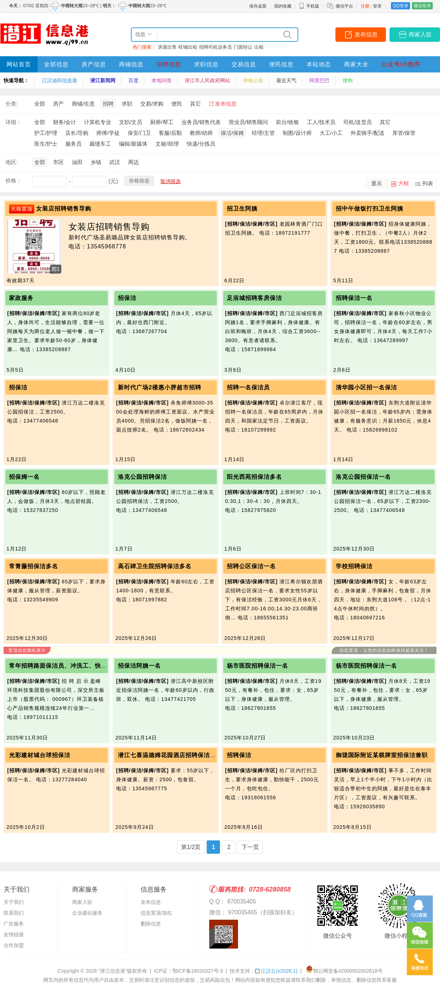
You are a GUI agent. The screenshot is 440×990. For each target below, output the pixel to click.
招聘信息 (169, 64)
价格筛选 (139, 181)
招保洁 (127, 298)
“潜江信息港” (112, 971)
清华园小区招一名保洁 (366, 387)
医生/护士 (45, 144)
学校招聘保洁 (354, 566)
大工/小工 (331, 133)
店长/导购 (76, 133)
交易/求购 (151, 104)
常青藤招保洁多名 (33, 566)
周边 (133, 162)
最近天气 (286, 80)
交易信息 (244, 64)
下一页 (250, 847)
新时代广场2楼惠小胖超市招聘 (159, 387)
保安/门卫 (139, 133)
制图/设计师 (297, 133)
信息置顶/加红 (156, 913)
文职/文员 (130, 122)
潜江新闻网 (102, 80)
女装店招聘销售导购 (63, 208)
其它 (195, 104)
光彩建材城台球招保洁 (39, 755)
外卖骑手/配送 (367, 133)
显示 (376, 183)
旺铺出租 (188, 47)
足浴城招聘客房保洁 (254, 298)
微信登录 (422, 5)
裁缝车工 (100, 144)
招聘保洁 (239, 755)
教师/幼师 (201, 133)
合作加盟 (14, 945)
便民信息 (281, 64)
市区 (58, 162)
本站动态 (319, 64)
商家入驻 (420, 34)
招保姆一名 (24, 477)
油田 (77, 162)
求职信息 (206, 64)
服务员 (73, 144)
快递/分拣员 (201, 144)
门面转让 (243, 47)
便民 (176, 104)
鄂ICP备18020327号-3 (197, 971)
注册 (365, 6)
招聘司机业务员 (215, 47)
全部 (39, 104)
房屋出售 (167, 47)
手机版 (309, 6)
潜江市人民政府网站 (207, 80)
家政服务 (21, 298)
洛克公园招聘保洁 (142, 477)
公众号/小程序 (401, 64)
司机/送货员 (357, 122)
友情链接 (14, 934)
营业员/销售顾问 (248, 122)
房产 (58, 104)
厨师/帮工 (161, 122)
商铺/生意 (83, 104)
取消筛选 (170, 181)
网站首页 (18, 64)
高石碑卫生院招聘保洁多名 (155, 566)
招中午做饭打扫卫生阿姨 (369, 208)
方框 (403, 183)
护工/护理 (45, 133)
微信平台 (344, 6)
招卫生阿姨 (242, 208)
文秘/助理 (167, 144)
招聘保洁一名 (354, 298)
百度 (133, 80)
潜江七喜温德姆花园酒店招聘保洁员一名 (173, 755)
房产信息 (94, 64)
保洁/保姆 (232, 133)
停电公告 (253, 80)
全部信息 (56, 64)
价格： (13, 180)
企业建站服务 (87, 913)
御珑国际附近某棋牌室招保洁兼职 (382, 755)
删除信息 (151, 924)
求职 (127, 104)
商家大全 (356, 64)
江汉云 (276, 971)
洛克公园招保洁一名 (363, 477)
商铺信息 (131, 64)
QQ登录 (400, 5)
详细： (13, 122)
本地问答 (161, 80)
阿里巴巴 (319, 80)
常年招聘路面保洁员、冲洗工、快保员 (61, 666)
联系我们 (14, 913)
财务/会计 (64, 122)
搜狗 (348, 80)
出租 (259, 47)
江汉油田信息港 (59, 80)
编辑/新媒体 (133, 144)
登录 (377, 6)
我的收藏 (282, 6)
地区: (11, 162)
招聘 (108, 104)
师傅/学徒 (107, 133)
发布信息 (366, 34)
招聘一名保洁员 (248, 387)
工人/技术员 (321, 122)
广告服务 (14, 924)
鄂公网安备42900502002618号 (344, 971)
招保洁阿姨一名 (139, 666)
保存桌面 (258, 6)
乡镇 (96, 162)
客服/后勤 (170, 133)
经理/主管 (263, 133)
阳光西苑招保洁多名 (254, 477)
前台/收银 (287, 122)
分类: (11, 104)
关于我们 (14, 902)
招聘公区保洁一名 (251, 566)
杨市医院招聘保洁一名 (257, 666)
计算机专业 (97, 122)
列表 (427, 183)
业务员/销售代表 (201, 122)
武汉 (114, 162)
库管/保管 (403, 133)
